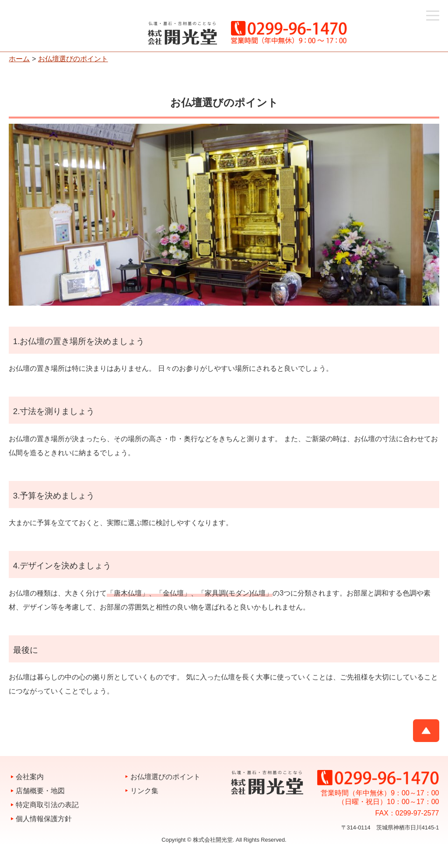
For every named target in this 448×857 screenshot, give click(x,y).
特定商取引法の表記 (47, 804)
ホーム (19, 59)
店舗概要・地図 (40, 790)
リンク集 (144, 790)
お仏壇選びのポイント (73, 59)
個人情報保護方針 (44, 818)
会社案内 (30, 776)
